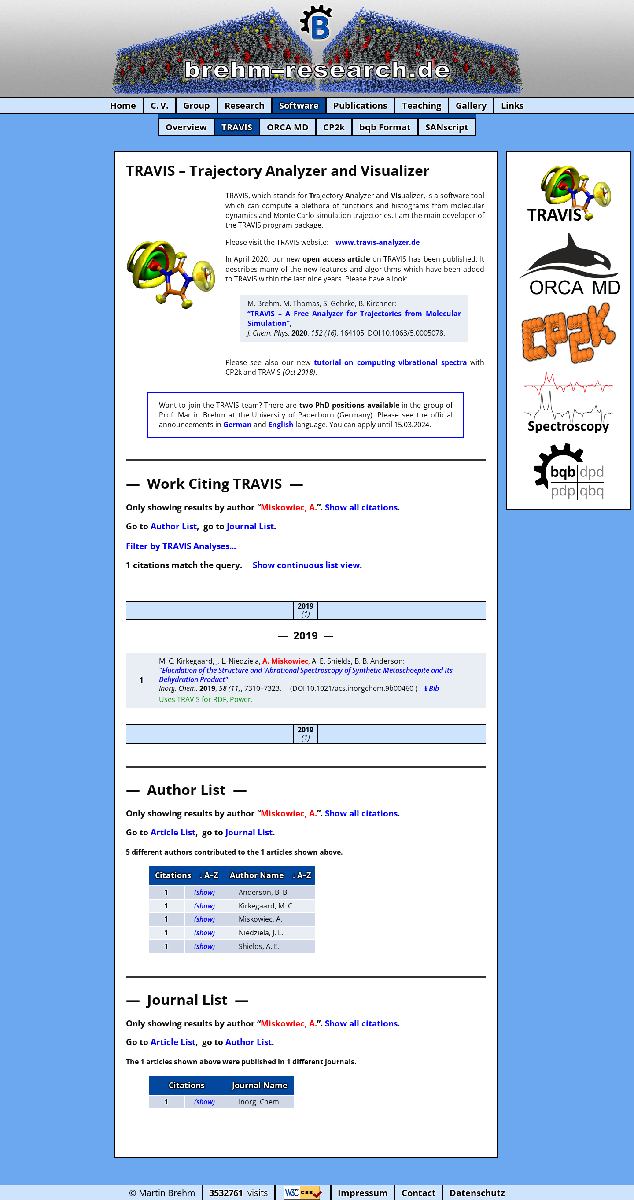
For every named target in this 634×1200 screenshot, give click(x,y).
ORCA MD (288, 127)
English (281, 424)
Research (245, 105)
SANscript (446, 127)
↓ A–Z (208, 875)
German (237, 424)
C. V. (160, 105)
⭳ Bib (431, 688)
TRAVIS (236, 127)
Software (299, 105)
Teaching (421, 105)
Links (512, 105)
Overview (186, 127)
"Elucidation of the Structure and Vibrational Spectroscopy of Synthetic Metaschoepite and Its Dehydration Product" (306, 674)
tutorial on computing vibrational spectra (390, 362)
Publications (360, 105)
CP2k (334, 127)
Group (196, 105)
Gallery (471, 105)
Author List (174, 526)
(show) (204, 892)
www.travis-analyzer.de (377, 242)
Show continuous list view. (307, 564)
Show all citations (361, 507)
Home (123, 105)
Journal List (250, 526)
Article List (173, 832)
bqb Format (385, 127)
